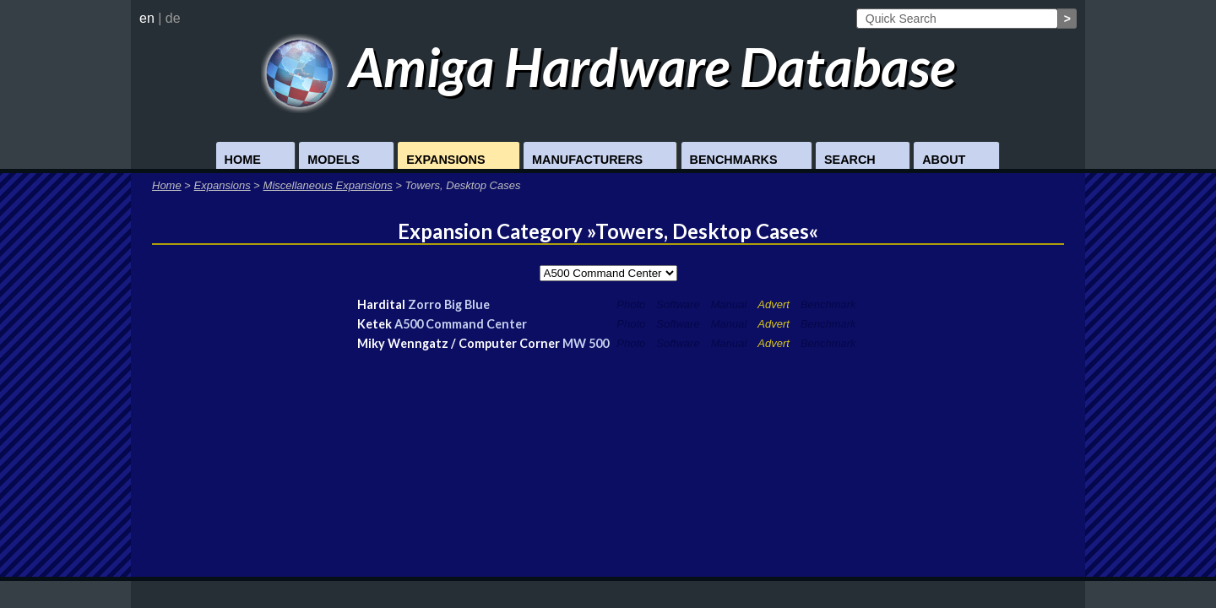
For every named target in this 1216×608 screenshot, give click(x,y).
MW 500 (585, 343)
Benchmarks (734, 159)
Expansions (445, 159)
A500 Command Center (460, 324)
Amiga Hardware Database (608, 66)
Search (850, 159)
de (173, 18)
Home (243, 159)
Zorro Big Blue (449, 304)
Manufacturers (587, 159)
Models (333, 159)
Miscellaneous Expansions (328, 185)
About (943, 159)
